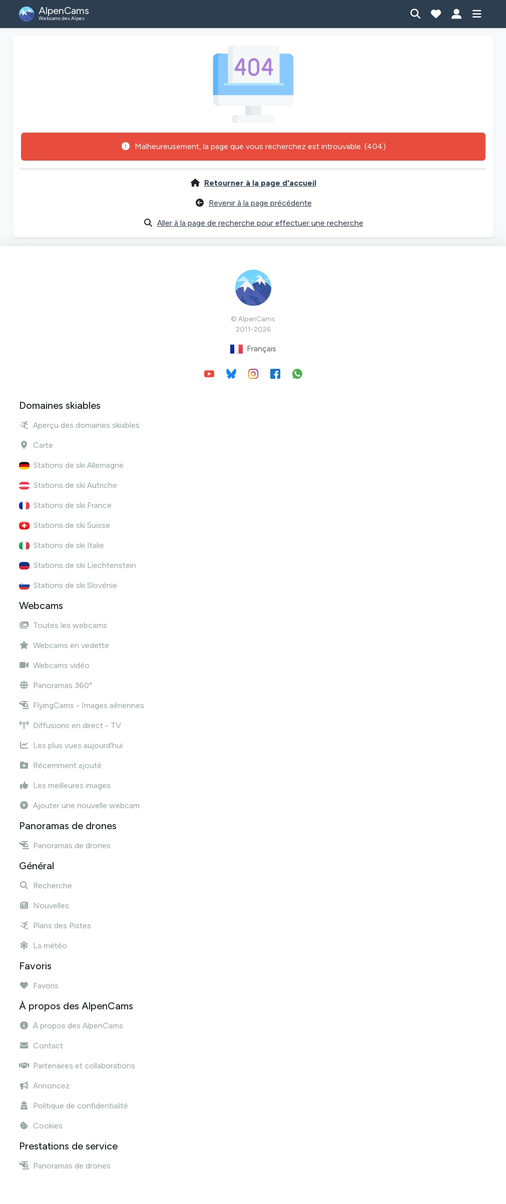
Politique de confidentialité (73, 1105)
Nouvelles (44, 905)
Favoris (39, 985)
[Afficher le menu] (477, 14)
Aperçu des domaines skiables (79, 425)
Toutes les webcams (63, 625)
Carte (36, 445)
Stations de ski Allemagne (71, 465)
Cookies (41, 1125)
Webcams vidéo (54, 665)
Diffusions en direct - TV (70, 725)
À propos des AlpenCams (71, 1025)
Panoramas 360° (55, 685)
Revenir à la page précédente (260, 203)
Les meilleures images (65, 785)
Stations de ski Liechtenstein (77, 565)
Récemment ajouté (60, 765)
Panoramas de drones (65, 845)
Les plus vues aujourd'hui (71, 745)
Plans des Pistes (55, 925)
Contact (41, 1045)
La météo (43, 945)
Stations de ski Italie (61, 545)
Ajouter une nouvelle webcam (79, 805)
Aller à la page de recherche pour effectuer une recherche (260, 223)
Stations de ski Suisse (64, 525)
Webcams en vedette (64, 645)
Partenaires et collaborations (77, 1065)
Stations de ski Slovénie (68, 585)
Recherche (45, 885)
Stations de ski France (65, 505)
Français (253, 349)
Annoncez (44, 1085)
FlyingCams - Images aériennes (81, 705)
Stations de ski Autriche (68, 485)
